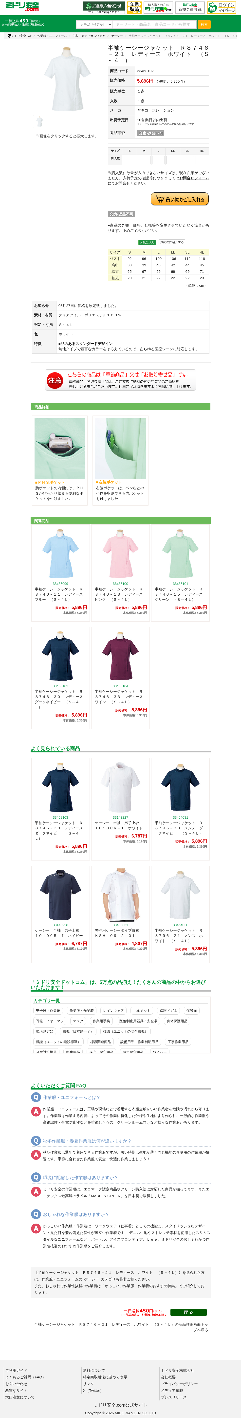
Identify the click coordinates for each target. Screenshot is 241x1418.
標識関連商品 (100, 1042)
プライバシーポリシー (179, 1384)
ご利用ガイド (16, 1370)
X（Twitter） (93, 1390)
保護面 (191, 1011)
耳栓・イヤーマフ (50, 1021)
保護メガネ (168, 1011)
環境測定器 (44, 1031)
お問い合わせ (16, 1384)
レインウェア (113, 1011)
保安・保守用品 (101, 1052)
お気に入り (147, 242)
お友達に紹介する (172, 242)
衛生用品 (73, 1052)
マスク (78, 1021)
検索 (204, 24)
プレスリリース (174, 1397)
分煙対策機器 (46, 1052)
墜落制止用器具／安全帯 (138, 1021)
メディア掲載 (172, 1390)
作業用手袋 (101, 1021)
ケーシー (117, 36)
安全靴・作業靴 (48, 1011)
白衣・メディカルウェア (89, 36)
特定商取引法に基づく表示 (105, 1377)
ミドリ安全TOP (19, 36)
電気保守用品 (133, 1052)
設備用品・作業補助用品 (139, 1042)
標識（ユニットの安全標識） (125, 1031)
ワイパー (160, 1052)
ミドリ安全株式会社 (177, 1370)
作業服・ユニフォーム (52, 36)
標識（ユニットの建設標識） (58, 1042)
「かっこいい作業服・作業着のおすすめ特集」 (140, 1286)
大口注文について (20, 1397)
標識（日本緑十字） (78, 1031)
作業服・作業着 (82, 1011)
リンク (88, 1384)
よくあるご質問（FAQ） (25, 1377)
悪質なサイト (16, 1390)
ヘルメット (141, 1011)
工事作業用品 (178, 1042)
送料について (94, 1370)
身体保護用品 (177, 1021)
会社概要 (168, 1377)
